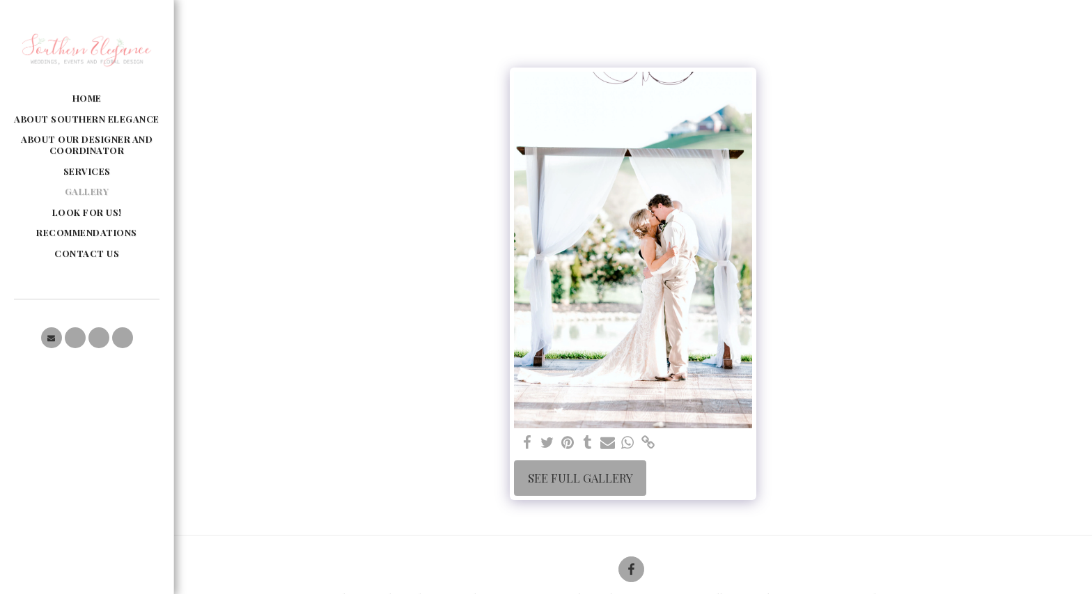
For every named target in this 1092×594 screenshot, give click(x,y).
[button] (51, 337)
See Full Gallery (580, 477)
